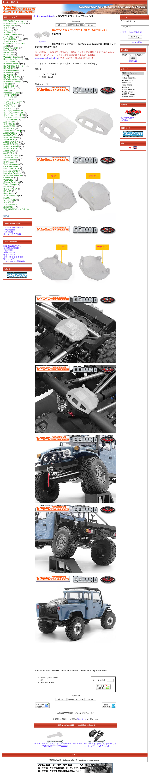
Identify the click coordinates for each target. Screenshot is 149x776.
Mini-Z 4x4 (7, 50)
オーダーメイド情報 (12, 234)
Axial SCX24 (8, 128)
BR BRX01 (8, 52)
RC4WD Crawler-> (11, 64)
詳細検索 (133, 61)
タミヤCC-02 (9, 124)
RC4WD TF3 (9, 75)
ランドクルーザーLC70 (13, 115)
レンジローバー (10, 119)
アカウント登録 (135, 42)
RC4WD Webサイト (129, 118)
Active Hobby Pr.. (133, 78)
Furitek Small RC (10, 48)
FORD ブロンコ (10, 88)
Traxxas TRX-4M (10, 157)
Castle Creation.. (133, 92)
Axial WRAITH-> (10, 135)
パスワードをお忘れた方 (131, 32)
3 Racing (133, 76)
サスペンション (10, 41)
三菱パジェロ (9, 122)
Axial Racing (133, 85)
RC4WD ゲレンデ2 (11, 77)
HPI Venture (8, 162)
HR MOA (7, 191)
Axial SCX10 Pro (10, 148)
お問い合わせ (9, 252)
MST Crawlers (9, 160)
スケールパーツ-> (11, 34)
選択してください (133, 73)
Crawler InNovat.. (133, 96)
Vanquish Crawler (48, 16)
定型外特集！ (9, 207)
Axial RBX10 (8, 139)
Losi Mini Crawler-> (11, 171)
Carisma (133, 87)
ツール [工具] (9, 200)
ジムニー (7, 99)
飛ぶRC (6, 198)
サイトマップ (9, 255)
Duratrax (7, 186)
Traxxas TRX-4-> (10, 155)
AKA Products (133, 80)
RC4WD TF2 (9, 73)
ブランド (124, 69)
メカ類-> (7, 32)
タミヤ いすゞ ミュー (12, 102)
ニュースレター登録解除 (14, 261)
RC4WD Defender (11, 70)
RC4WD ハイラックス (13, 81)
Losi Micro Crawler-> (12, 173)
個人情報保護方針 (11, 248)
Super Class (8, 193)
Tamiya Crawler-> (11, 164)
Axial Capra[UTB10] (12, 131)
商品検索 (124, 50)
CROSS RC (8, 178)
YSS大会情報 (9, 230)
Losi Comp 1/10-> (11, 169)
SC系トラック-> (10, 195)
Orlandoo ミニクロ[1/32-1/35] (14, 44)
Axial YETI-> (8, 153)
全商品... (7, 216)
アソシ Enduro (9, 61)
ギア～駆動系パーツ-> (13, 39)
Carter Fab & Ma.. (133, 89)
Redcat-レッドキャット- (13, 59)
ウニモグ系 (8, 97)
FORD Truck (8, 86)
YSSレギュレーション (13, 227)
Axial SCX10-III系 (11, 146)
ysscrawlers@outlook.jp (46, 58)
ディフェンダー (10, 106)
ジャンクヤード (10, 204)
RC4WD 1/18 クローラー (14, 66)
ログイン (15, 2)
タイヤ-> (7, 28)
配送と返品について (12, 246)
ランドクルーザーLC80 (13, 117)
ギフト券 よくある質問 (13, 257)
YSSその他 (8, 232)
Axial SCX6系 (9, 151)
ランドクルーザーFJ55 (13, 113)
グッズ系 (7, 202)
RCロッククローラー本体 (14, 23)
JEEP (5, 90)
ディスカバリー (10, 104)
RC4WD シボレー (11, 79)
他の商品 (124, 120)
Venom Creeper (10, 184)
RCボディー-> (9, 26)
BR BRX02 (8, 55)
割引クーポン (9, 259)
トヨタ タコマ (9, 108)
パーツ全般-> (9, 37)
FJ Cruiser (7, 84)
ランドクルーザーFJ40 (13, 111)
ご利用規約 (8, 250)
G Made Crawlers (11, 182)
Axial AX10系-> (10, 126)
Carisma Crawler (10, 166)
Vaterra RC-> (9, 180)
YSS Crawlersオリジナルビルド (16, 210)
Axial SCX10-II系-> (11, 144)
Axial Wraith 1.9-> (11, 133)
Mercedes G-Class (11, 93)
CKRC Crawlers (133, 94)
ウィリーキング (10, 189)
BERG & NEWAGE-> (12, 175)
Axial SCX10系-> (10, 142)
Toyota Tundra (9, 95)
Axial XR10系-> (10, 137)
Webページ (81, 719)
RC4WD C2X (9, 68)
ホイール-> (8, 30)
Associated (133, 83)
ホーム (5, 2)
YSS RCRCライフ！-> (13, 21)
